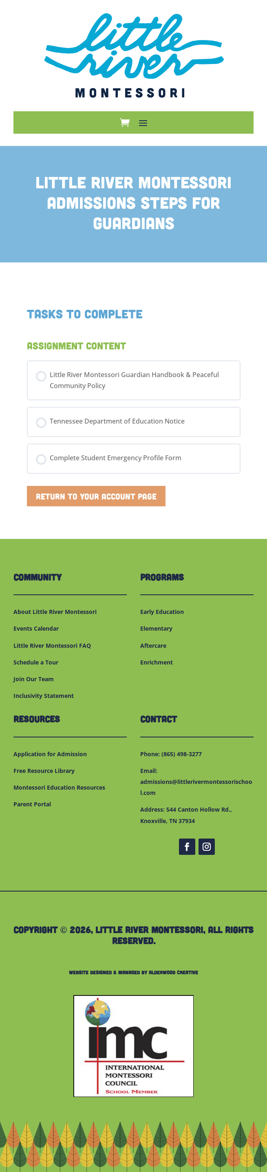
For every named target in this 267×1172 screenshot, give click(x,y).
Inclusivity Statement (43, 696)
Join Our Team (33, 679)
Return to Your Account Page (96, 496)
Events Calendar (36, 628)
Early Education (162, 612)
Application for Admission (50, 754)
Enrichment (156, 662)
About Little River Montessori (55, 612)
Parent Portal (32, 804)
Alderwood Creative (173, 972)
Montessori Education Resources (59, 787)
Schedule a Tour (35, 662)
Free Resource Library (44, 771)
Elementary (156, 628)
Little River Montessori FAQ (52, 645)
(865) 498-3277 (181, 754)
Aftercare (153, 645)
